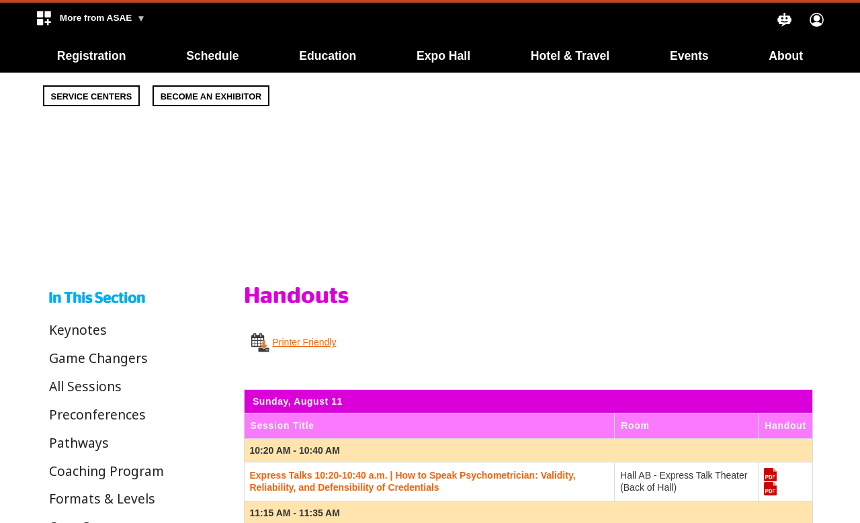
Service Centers (91, 96)
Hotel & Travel (570, 56)
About (786, 56)
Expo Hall (443, 56)
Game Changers (98, 358)
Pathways (79, 443)
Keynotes (78, 330)
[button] (90, 21)
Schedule (212, 56)
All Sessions (85, 386)
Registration (91, 56)
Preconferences (97, 414)
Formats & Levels (102, 498)
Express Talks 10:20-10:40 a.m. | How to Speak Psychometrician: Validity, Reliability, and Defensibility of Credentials (413, 481)
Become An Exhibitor (211, 96)
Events (689, 56)
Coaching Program (106, 471)
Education (327, 56)
